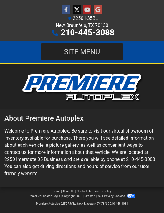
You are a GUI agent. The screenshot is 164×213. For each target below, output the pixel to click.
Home (56, 191)
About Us (69, 191)
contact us (15, 152)
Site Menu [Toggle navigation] (82, 52)
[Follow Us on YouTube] (87, 9)
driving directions (58, 166)
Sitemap (89, 196)
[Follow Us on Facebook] (66, 9)
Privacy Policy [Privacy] (102, 191)
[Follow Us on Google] (98, 9)
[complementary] (146, 195)
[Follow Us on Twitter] (77, 9)
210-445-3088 (88, 32)
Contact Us (84, 191)
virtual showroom (129, 131)
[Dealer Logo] (82, 86)
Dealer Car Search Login (44, 196)
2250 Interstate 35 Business (33, 159)
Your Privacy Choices (116, 196)
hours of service (103, 166)
